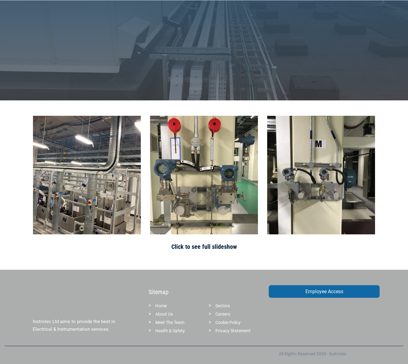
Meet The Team (169, 322)
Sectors (222, 305)
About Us (164, 314)
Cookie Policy (228, 322)
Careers (222, 314)
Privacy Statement (233, 330)
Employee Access (324, 291)
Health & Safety (170, 330)
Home (161, 305)
